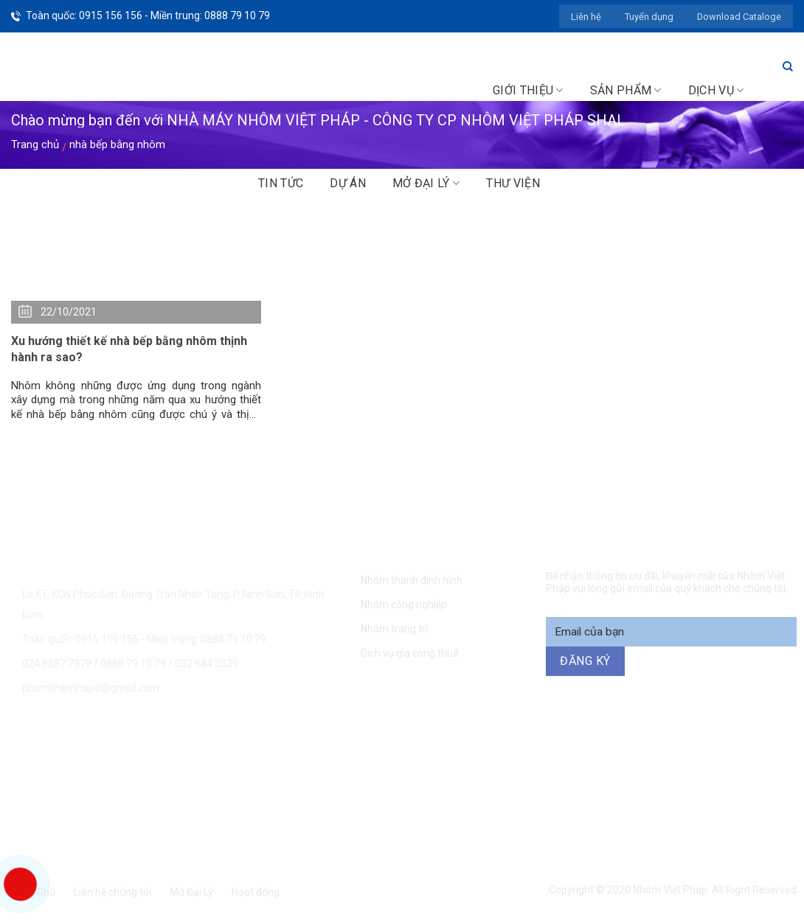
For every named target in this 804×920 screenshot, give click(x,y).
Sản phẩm (626, 90)
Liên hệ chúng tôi (112, 892)
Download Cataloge (739, 16)
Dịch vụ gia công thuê (410, 653)
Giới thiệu (528, 90)
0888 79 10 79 (134, 663)
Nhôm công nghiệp (404, 604)
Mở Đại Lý (191, 892)
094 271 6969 (657, 737)
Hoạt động (256, 892)
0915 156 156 (242, 737)
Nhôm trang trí (394, 629)
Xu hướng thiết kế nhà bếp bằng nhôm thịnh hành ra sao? (129, 349)
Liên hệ (586, 16)
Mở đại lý (426, 183)
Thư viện (513, 183)
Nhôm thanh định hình (411, 580)
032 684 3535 (206, 663)
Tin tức (280, 183)
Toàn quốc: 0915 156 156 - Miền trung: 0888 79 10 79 (148, 15)
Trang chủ (35, 144)
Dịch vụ (716, 90)
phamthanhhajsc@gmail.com (90, 688)
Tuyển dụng (649, 16)
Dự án (348, 183)
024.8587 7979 (56, 663)
